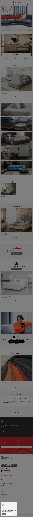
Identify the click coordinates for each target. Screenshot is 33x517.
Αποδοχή (4, 514)
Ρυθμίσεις (10, 514)
